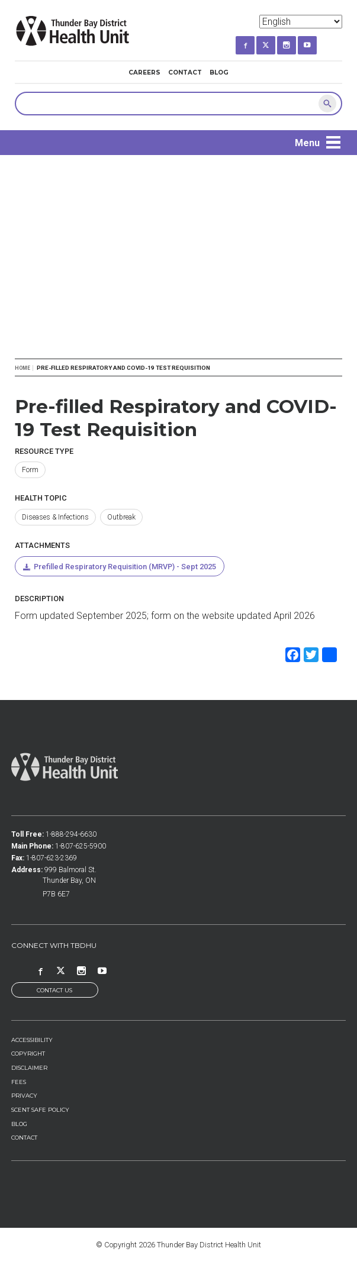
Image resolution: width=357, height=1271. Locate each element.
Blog (219, 72)
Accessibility (32, 1040)
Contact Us (54, 990)
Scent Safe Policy (40, 1110)
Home (22, 368)
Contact (185, 72)
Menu (307, 143)
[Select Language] (300, 21)
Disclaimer (29, 1067)
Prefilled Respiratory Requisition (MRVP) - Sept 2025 (125, 566)
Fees (18, 1082)
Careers (144, 72)
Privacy (24, 1095)
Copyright (28, 1053)
